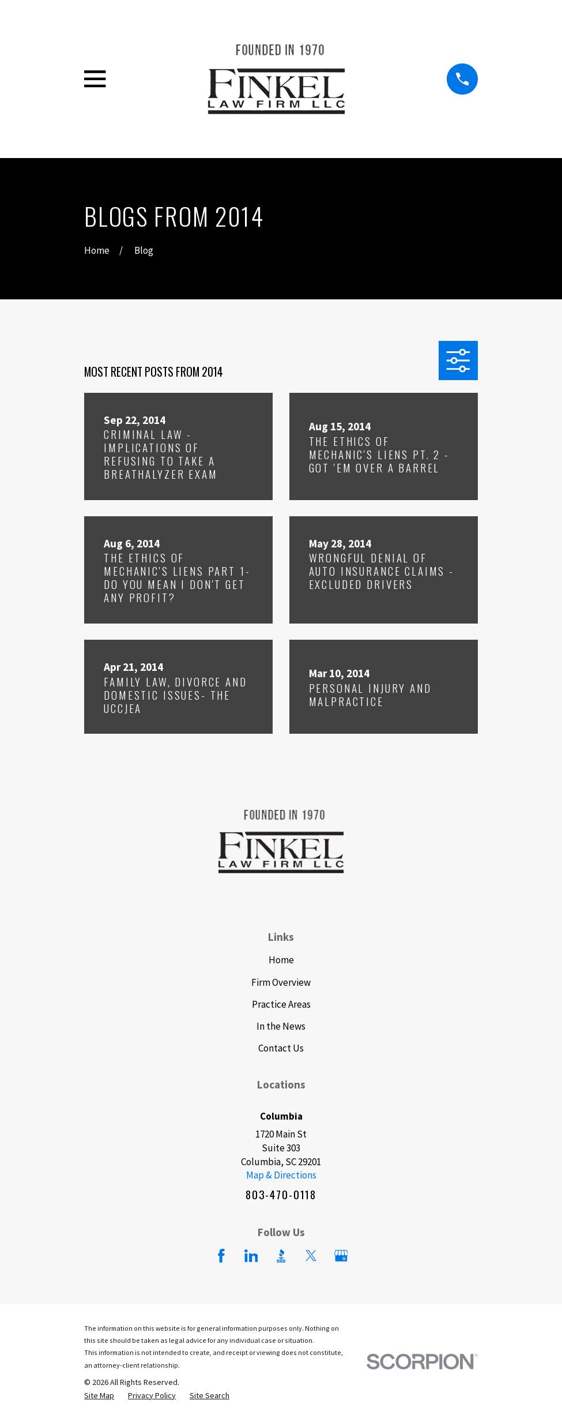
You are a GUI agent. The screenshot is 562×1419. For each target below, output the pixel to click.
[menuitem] (99, 1396)
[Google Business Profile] (341, 1256)
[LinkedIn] (251, 1256)
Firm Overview (281, 982)
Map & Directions (281, 1175)
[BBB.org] (281, 1256)
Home (281, 959)
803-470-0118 (281, 1195)
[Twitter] (311, 1256)
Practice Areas (281, 1004)
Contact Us (281, 1048)
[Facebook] (221, 1256)
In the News (281, 1026)
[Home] (276, 79)
